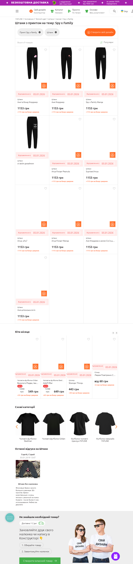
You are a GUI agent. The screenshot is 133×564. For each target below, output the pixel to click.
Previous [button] (113, 333)
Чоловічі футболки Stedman (27, 439)
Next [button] (116, 333)
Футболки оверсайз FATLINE (105, 439)
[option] (28, 367)
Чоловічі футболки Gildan (53, 438)
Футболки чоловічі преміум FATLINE (79, 439)
